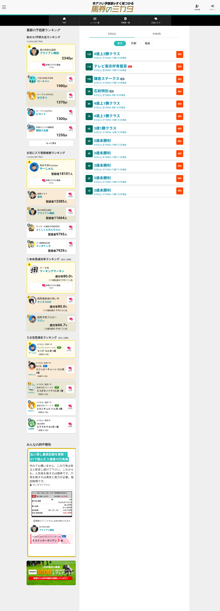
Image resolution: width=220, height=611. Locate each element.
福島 (147, 43)
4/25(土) (112, 34)
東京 (120, 43)
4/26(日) (157, 34)
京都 (133, 43)
